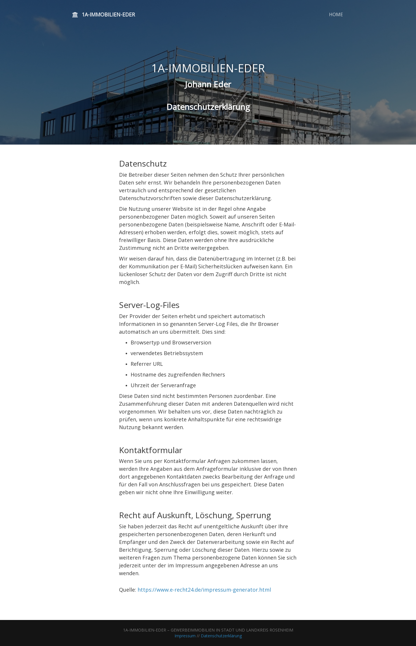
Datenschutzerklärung (221, 635)
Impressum (185, 635)
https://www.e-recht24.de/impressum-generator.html (204, 589)
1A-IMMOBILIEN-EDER (103, 14)
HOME (336, 14)
